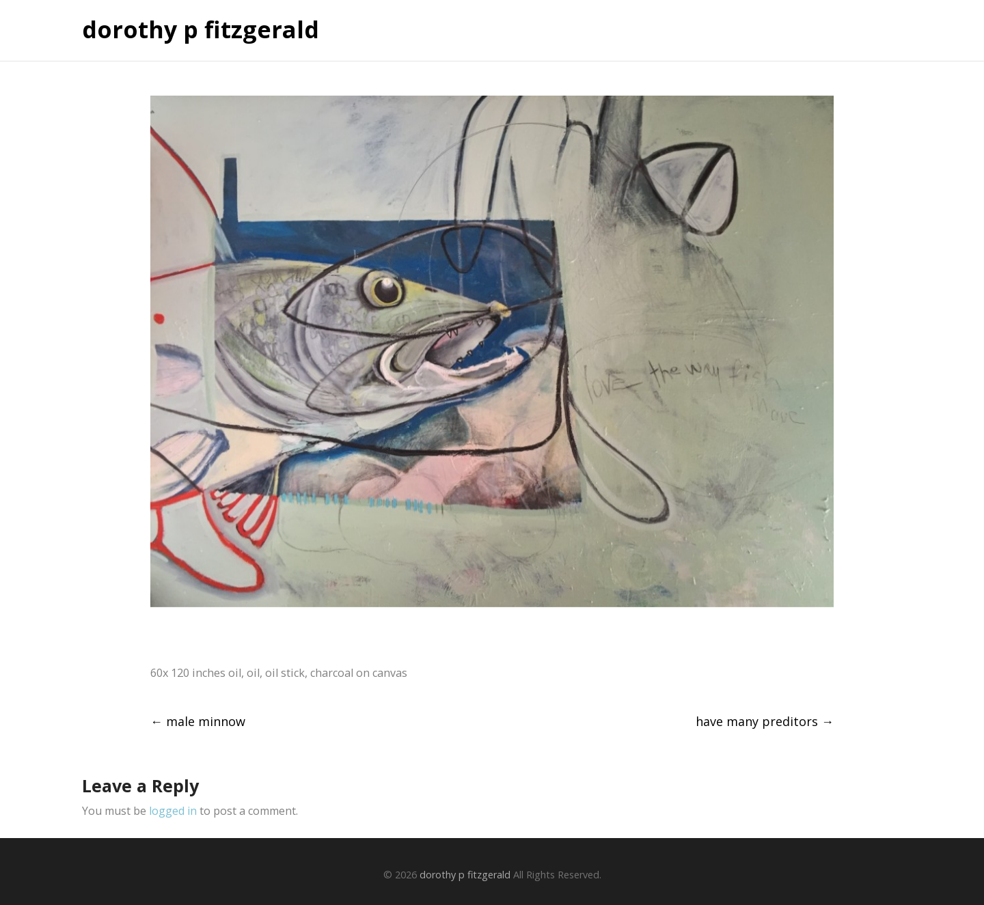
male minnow (197, 721)
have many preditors (765, 721)
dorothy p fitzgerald (200, 30)
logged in (173, 810)
